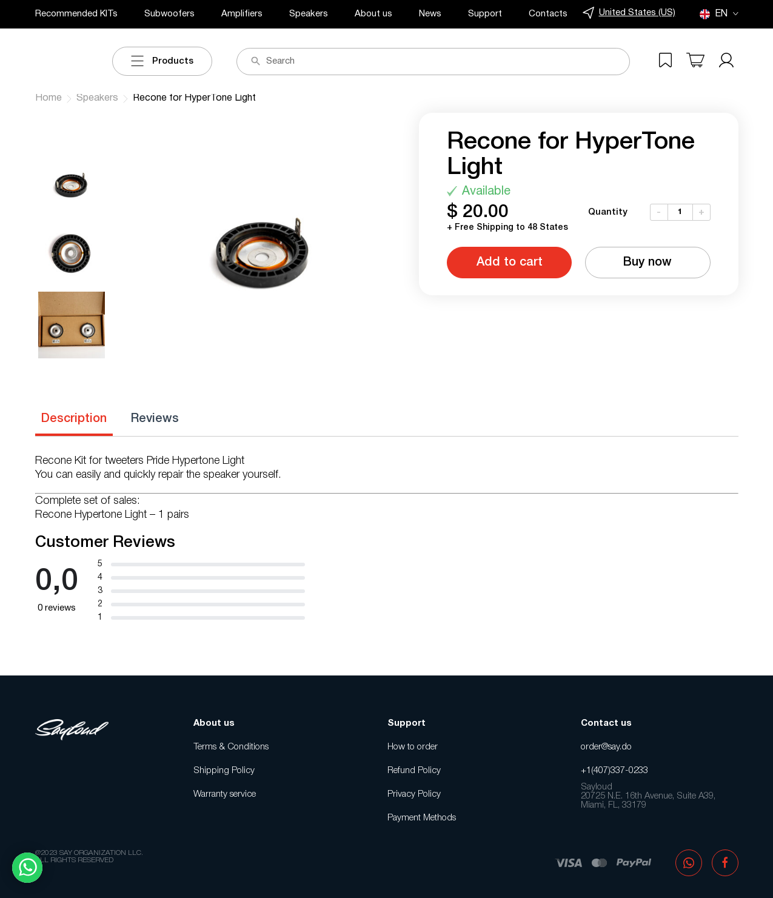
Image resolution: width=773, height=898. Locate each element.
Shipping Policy (224, 770)
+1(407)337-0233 (614, 770)
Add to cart (510, 262)
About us (373, 14)
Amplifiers (242, 14)
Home (48, 98)
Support (485, 14)
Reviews (155, 419)
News (430, 14)
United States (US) (629, 13)
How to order (412, 747)
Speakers (308, 14)
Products (162, 61)
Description (74, 419)
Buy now (647, 262)
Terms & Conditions (231, 747)
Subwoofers (169, 14)
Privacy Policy (414, 794)
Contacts (548, 14)
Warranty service (224, 794)
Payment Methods (421, 818)
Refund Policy (414, 770)
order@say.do (606, 747)
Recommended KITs (76, 14)
